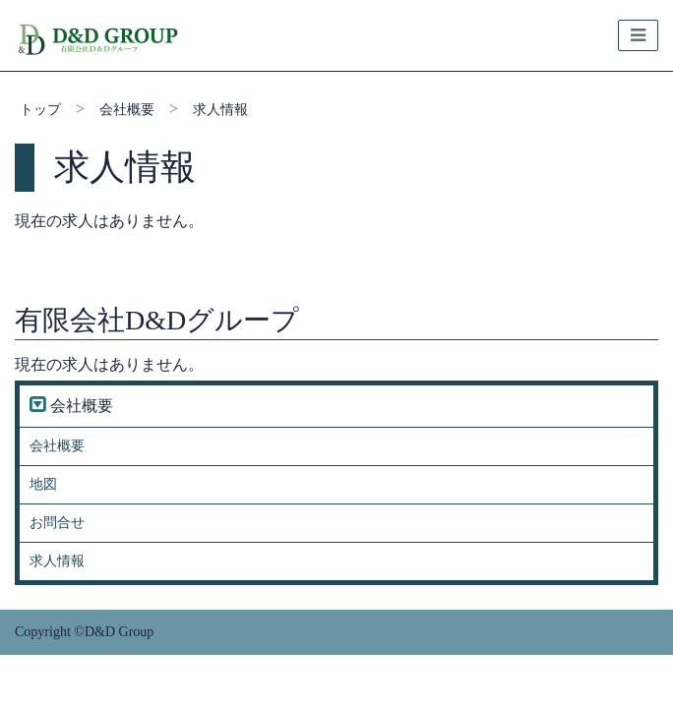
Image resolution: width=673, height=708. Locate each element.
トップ (40, 109)
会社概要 (126, 109)
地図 (43, 484)
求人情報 (220, 109)
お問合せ (57, 522)
